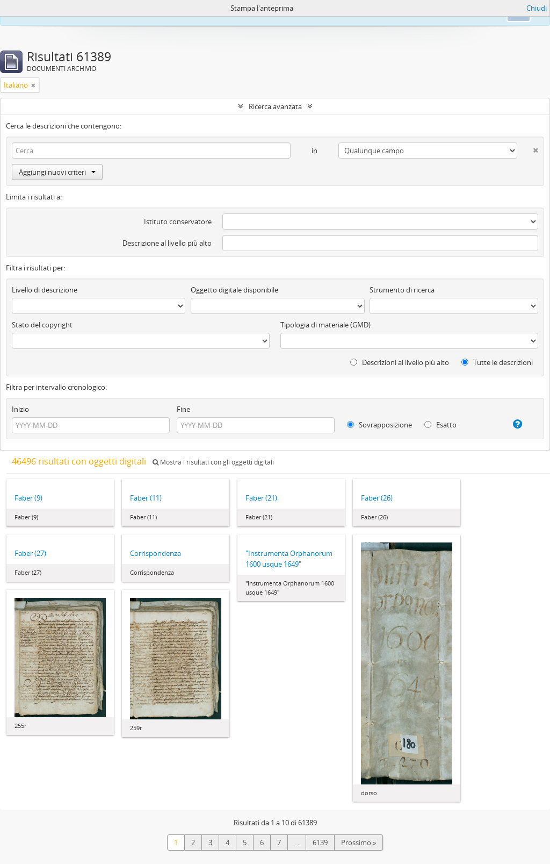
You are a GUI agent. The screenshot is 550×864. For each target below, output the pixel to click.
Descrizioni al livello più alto (399, 362)
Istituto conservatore (178, 221)
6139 (320, 842)
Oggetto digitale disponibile (234, 290)
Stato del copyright (42, 325)
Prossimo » (358, 842)
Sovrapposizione (379, 425)
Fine (183, 409)
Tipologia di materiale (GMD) (325, 325)
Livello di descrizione (44, 290)
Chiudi (536, 8)
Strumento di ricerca (402, 290)
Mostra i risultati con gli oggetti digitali (213, 462)
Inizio (20, 409)
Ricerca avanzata (275, 106)
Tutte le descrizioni (497, 362)
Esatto (440, 425)
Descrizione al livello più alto (167, 243)
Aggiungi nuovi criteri (57, 172)
